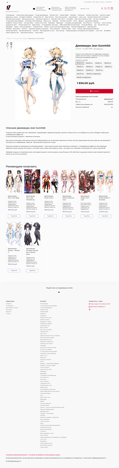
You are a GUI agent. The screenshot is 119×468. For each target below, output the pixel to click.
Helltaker (73, 15)
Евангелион (36, 25)
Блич (74, 28)
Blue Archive (49, 17)
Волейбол (107, 30)
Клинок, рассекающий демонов (88, 28)
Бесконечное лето (28, 19)
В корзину (94, 91)
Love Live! (99, 30)
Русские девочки (25, 26)
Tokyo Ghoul (39, 32)
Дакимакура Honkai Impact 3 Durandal (104, 198)
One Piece (97, 23)
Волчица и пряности (43, 19)
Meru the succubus (61, 17)
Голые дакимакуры (41, 15)
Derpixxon (81, 15)
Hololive (24, 28)
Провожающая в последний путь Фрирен (80, 30)
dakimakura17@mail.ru (97, 307)
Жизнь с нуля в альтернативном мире (57, 26)
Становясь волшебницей (73, 23)
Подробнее (14, 216)
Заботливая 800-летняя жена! (70, 25)
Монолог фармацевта (78, 26)
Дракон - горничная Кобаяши (88, 21)
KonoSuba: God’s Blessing (33, 21)
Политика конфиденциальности (17, 454)
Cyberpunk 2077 (11, 25)
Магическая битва (25, 30)
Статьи (8, 313)
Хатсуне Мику (28, 23)
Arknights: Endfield (25, 17)
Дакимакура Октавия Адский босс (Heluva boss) (32, 251)
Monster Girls (54, 15)
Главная (8, 38)
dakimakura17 (108, 99)
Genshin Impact (105, 15)
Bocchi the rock (103, 25)
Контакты (109, 2)
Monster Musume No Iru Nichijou (98, 17)
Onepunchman (38, 26)
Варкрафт (59, 23)
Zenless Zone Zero (92, 15)
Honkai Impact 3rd (24, 25)
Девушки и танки (12, 17)
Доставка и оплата (98, 2)
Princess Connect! (66, 21)
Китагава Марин (86, 25)
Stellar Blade (64, 15)
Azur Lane (82, 17)
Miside (16, 26)
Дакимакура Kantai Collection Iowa (68, 198)
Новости (8, 311)
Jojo (95, 25)
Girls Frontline (106, 23)
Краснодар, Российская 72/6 (99, 304)
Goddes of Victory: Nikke (14, 23)
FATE (75, 21)
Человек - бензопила (13, 28)
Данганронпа (91, 26)
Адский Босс (73, 17)
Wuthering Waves (11, 30)
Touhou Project (66, 28)
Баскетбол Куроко (27, 32)
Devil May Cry (87, 23)
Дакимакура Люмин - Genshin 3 (14, 250)
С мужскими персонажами (14, 21)
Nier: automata (55, 28)
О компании (87, 2)
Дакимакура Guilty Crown (48, 197)
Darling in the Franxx (58, 19)
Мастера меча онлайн (13, 19)
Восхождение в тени (47, 30)
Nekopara (51, 23)
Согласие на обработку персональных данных (44, 454)
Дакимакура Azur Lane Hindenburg (30, 198)
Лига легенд (60, 30)
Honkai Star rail (38, 17)
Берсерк (55, 21)
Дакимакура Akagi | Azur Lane (85, 198)
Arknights (70, 19)
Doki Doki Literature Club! (83, 19)
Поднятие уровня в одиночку (38, 28)
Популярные (10, 15)
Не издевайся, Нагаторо (50, 25)
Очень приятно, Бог (12, 32)
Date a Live (47, 21)
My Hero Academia (99, 19)
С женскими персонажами (25, 15)
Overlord (36, 30)
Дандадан (9, 26)
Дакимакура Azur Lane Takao (13, 197)
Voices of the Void (41, 23)
